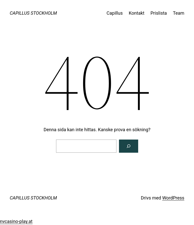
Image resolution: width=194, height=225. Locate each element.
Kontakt (136, 13)
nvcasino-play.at (16, 221)
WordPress (173, 197)
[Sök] (128, 146)
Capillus (115, 13)
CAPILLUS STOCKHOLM (33, 13)
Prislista (159, 13)
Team (178, 13)
